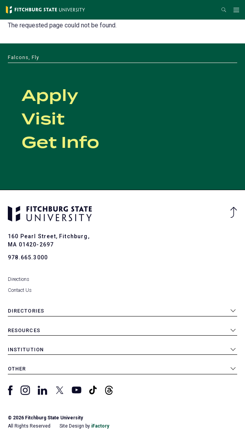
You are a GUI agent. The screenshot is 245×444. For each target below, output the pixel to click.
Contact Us (20, 290)
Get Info (60, 143)
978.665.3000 (28, 257)
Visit (43, 119)
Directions (18, 279)
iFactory (100, 426)
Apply (50, 96)
